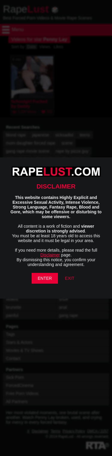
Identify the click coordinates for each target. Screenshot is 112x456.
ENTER (45, 278)
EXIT (69, 278)
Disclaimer (50, 255)
